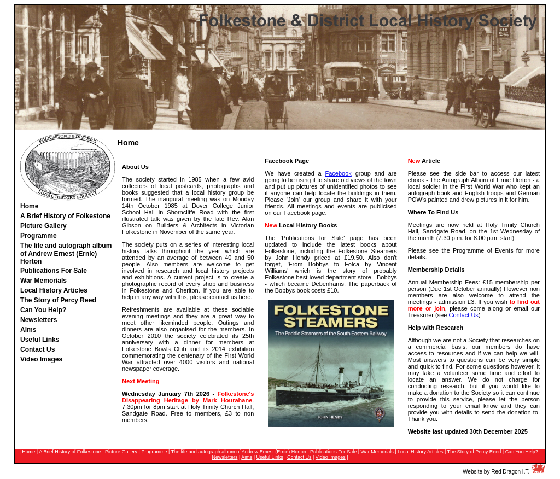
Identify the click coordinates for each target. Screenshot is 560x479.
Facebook (338, 173)
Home (29, 206)
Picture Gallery (121, 451)
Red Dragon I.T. (510, 472)
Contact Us (463, 315)
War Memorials (377, 451)
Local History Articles (421, 451)
